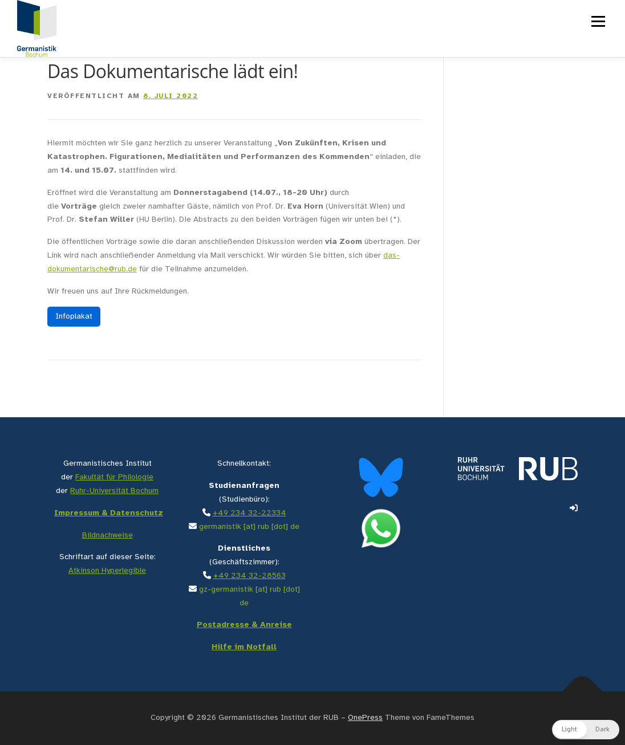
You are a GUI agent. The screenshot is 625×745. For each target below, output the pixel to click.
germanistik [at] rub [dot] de (249, 527)
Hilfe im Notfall (244, 647)
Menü (597, 21)
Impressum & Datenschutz (108, 513)
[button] (585, 729)
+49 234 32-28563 (249, 576)
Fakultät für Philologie (114, 477)
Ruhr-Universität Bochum (114, 491)
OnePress (365, 718)
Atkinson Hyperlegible (107, 571)
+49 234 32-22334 (249, 513)
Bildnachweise (107, 535)
